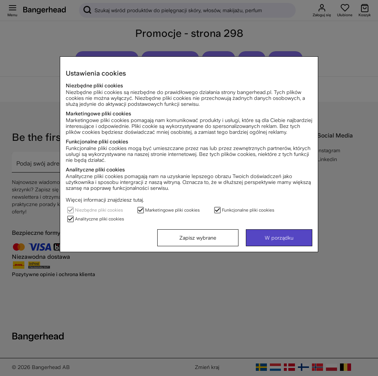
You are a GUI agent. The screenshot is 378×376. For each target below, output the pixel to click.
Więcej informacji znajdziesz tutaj (104, 200)
